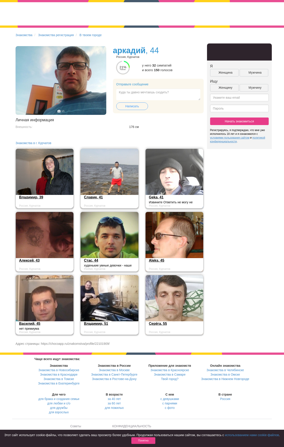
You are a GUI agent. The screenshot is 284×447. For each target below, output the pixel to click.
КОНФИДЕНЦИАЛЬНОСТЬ (131, 426)
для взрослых (59, 412)
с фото (170, 408)
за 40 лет (114, 399)
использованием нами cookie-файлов (252, 435)
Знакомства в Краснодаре (59, 374)
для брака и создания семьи (58, 399)
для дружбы (58, 408)
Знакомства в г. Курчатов (33, 143)
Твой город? (170, 379)
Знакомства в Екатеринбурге (59, 383)
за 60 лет (114, 403)
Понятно (143, 440)
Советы (75, 426)
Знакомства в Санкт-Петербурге (114, 374)
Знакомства (24, 35)
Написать (132, 106)
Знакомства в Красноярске (169, 370)
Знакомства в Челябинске (225, 370)
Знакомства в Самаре (169, 374)
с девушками (169, 399)
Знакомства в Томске (58, 379)
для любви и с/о (58, 403)
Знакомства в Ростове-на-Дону (114, 379)
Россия (225, 399)
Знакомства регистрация (56, 35)
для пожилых (114, 408)
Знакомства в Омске (225, 374)
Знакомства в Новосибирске (58, 370)
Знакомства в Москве (114, 370)
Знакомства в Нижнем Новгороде (225, 379)
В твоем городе (90, 35)
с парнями (169, 403)
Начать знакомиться (239, 121)
